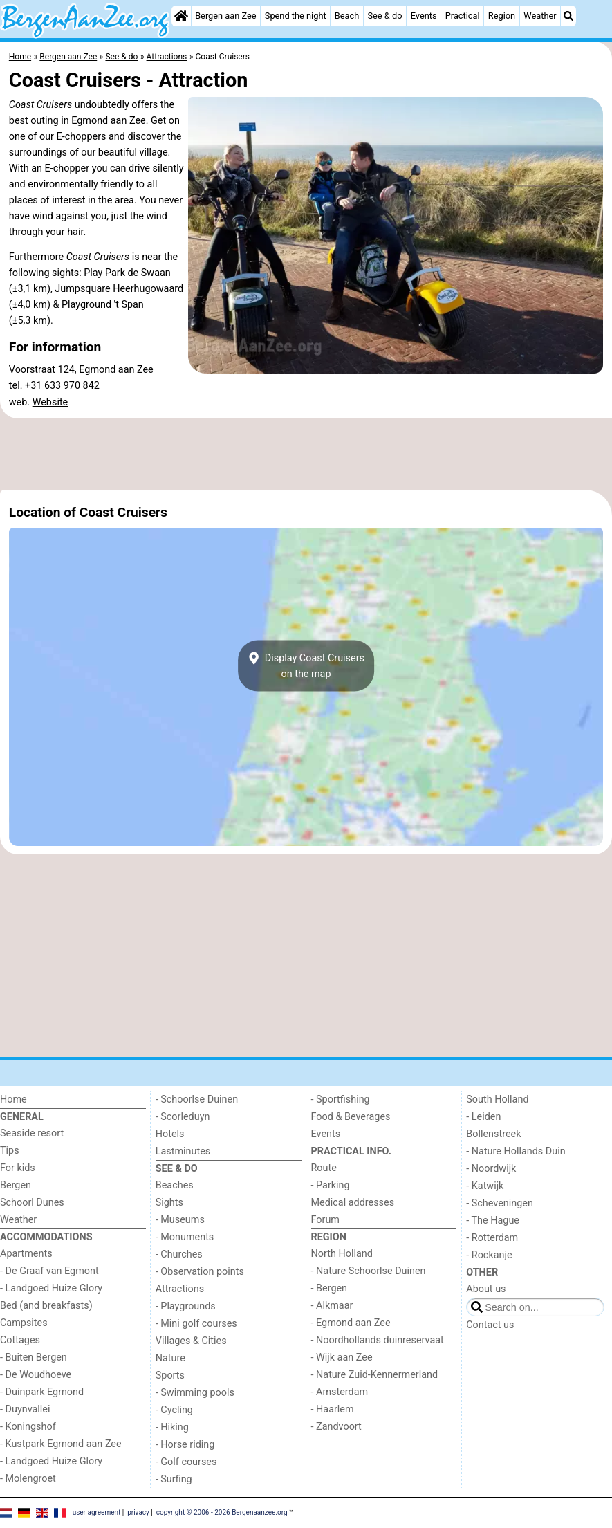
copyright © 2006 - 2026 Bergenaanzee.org (222, 1512)
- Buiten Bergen (33, 1357)
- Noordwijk (491, 1169)
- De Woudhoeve (35, 1375)
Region (501, 15)
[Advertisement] (306, 454)
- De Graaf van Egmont (49, 1271)
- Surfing (174, 1479)
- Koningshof (28, 1427)
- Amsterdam (340, 1392)
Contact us (490, 1325)
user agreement (97, 1512)
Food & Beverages (351, 1117)
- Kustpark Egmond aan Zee (61, 1444)
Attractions (180, 1289)
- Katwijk (484, 1186)
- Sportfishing (340, 1099)
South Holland (497, 1099)
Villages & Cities (191, 1341)
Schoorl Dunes (32, 1202)
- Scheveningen (499, 1203)
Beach (347, 15)
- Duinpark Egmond (42, 1392)
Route (324, 1168)
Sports (170, 1375)
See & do (384, 15)
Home (13, 1099)
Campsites (24, 1323)
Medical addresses (353, 1202)
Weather (539, 15)
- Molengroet (28, 1478)
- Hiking (172, 1427)
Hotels (170, 1134)
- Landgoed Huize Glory (51, 1288)
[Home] (181, 16)
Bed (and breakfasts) (46, 1305)
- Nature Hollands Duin (515, 1151)
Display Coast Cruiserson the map (306, 665)
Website (50, 402)
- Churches (179, 1254)
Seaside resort (32, 1133)
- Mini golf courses (196, 1323)
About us (486, 1289)
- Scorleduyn (183, 1117)
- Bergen (329, 1288)
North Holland (342, 1254)
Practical (462, 15)
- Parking (330, 1185)
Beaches (175, 1185)
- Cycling (174, 1410)
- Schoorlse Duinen (197, 1099)
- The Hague (492, 1220)
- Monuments (185, 1237)
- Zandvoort (336, 1427)
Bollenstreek (493, 1134)
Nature (170, 1358)
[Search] (568, 16)
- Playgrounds (186, 1306)
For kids (17, 1168)
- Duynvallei (25, 1409)
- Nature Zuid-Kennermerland (374, 1375)
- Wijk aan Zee (342, 1357)
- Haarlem (332, 1409)
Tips (9, 1151)
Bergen (15, 1185)
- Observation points (200, 1272)
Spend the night (295, 15)
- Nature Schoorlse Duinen (368, 1271)
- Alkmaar (332, 1305)
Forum (325, 1220)
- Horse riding (185, 1445)
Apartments (26, 1254)
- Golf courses (186, 1462)
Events (424, 15)
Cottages (20, 1340)
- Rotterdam (492, 1238)
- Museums (180, 1220)
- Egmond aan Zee (351, 1323)
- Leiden (483, 1117)
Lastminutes (183, 1151)
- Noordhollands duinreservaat (377, 1340)
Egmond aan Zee (108, 121)
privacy (138, 1512)
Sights (169, 1202)
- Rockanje (489, 1255)
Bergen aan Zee (225, 15)
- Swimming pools (195, 1393)
